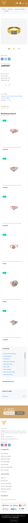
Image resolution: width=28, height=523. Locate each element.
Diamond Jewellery (20, 9)
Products (10, 9)
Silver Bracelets (7, 356)
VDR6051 (5, 187)
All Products (19, 96)
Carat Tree (5, 396)
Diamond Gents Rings (12, 96)
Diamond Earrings (8, 374)
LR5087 (4, 302)
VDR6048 (5, 149)
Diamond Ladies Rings (9, 361)
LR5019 (4, 264)
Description (5, 106)
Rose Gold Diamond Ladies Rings (11, 147)
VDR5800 (5, 340)
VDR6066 (5, 225)
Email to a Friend (5, 63)
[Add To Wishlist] (9, 85)
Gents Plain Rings (8, 364)
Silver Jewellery (7, 369)
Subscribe (20, 413)
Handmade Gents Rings (10, 353)
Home (4, 9)
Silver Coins (6, 366)
